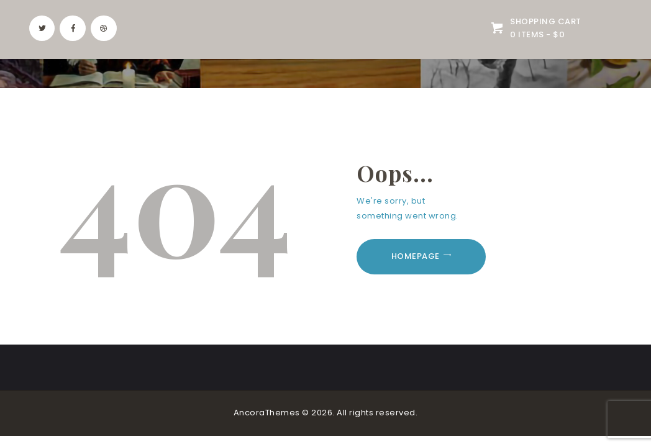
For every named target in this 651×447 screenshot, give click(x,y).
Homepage (415, 256)
